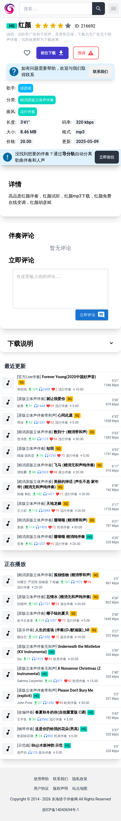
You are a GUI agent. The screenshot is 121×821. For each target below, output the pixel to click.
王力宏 (22, 511)
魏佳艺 (22, 637)
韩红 (28, 494)
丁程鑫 (54, 582)
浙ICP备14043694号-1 (60, 810)
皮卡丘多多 (25, 620)
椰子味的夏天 (57, 613)
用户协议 (41, 788)
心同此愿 (65, 415)
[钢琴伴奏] (25, 729)
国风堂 (29, 456)
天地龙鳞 (53, 503)
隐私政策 (79, 779)
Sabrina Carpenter (30, 681)
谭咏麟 (22, 472)
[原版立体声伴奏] (31, 399)
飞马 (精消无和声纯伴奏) (74, 465)
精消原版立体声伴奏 (37, 100)
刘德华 (22, 604)
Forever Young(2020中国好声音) (69, 377)
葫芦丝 (22, 752)
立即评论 (92, 315)
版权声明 (60, 788)
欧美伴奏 (59, 659)
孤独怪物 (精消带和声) (72, 575)
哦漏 (20, 456)
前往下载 (52, 53)
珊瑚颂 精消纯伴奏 (69, 537)
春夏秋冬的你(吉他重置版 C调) (60, 712)
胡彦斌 (25, 88)
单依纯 (22, 389)
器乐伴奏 (66, 637)
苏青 (20, 544)
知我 (50, 448)
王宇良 (22, 719)
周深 (20, 422)
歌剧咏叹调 (25, 736)
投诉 (86, 53)
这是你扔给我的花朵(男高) (57, 729)
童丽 (20, 527)
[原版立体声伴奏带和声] (36, 415)
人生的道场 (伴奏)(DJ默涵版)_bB (62, 630)
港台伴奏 (64, 472)
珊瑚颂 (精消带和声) (70, 520)
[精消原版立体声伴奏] (35, 432)
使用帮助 (41, 779)
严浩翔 (32, 582)
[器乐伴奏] (25, 630)
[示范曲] (23, 745)
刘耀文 (22, 582)
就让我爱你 (55, 399)
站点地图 (79, 788)
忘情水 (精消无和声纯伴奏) (68, 597)
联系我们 (100, 71)
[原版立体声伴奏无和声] (36, 646)
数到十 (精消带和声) (70, 432)
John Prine (24, 703)
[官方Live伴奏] (29, 377)
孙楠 (20, 494)
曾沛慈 (22, 439)
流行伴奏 (27, 112)
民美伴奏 (63, 527)
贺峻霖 (43, 582)
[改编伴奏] (25, 712)
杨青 (20, 406)
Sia (19, 659)
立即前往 (106, 157)
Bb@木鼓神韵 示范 (47, 745)
